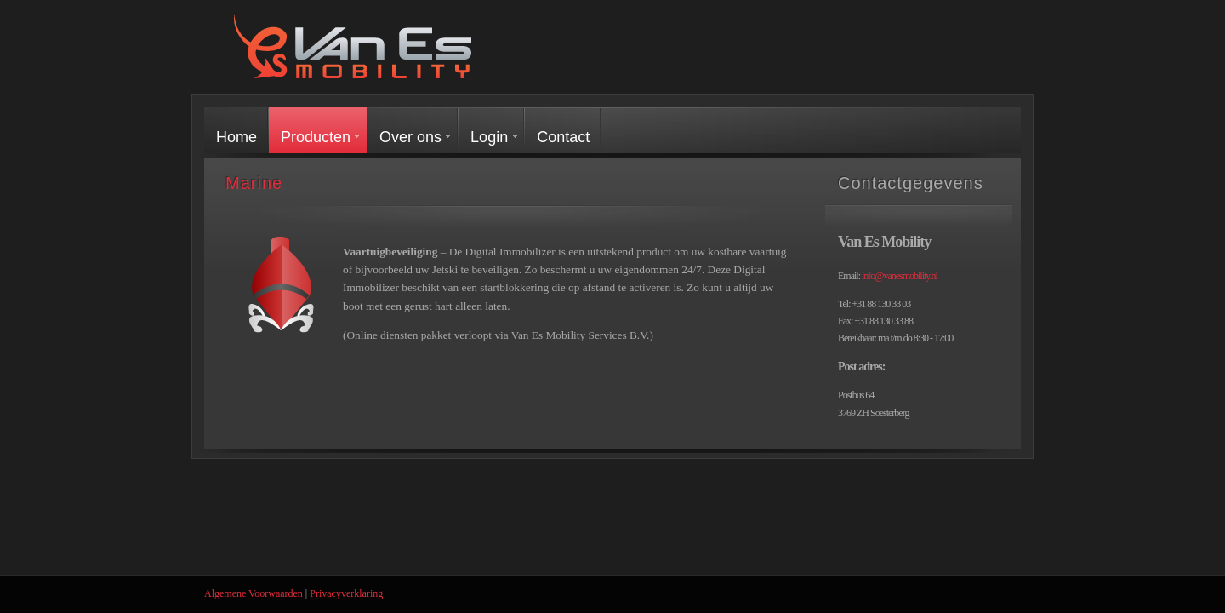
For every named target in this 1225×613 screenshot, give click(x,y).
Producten (315, 137)
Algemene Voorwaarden (253, 593)
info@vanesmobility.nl (899, 276)
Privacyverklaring (346, 593)
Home (236, 137)
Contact (563, 137)
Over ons (410, 137)
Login (489, 137)
